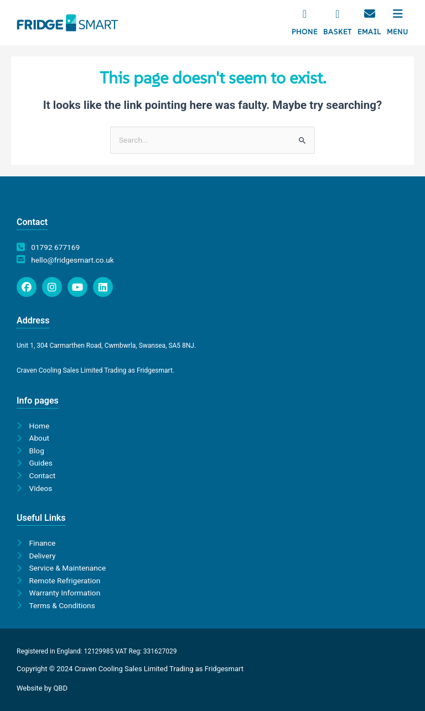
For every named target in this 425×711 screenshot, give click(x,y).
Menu (397, 31)
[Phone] (304, 13)
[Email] (369, 13)
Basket (337, 31)
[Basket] (337, 13)
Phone (305, 31)
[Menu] (397, 13)
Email (369, 31)
